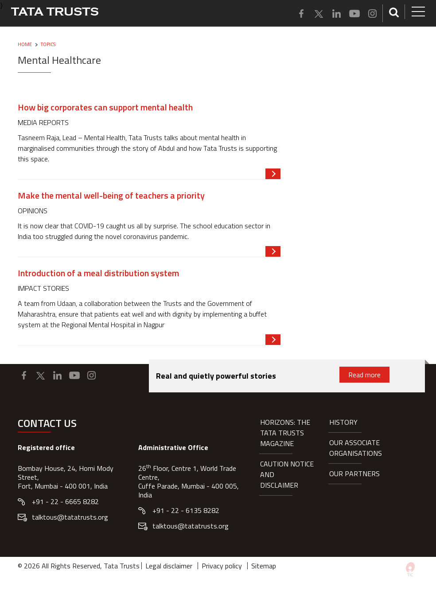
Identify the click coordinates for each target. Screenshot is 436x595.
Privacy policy (222, 565)
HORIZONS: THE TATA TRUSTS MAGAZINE (285, 433)
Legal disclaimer (168, 565)
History (343, 422)
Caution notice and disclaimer (287, 474)
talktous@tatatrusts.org (70, 517)
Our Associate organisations (355, 447)
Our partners (354, 473)
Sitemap (263, 565)
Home (25, 44)
